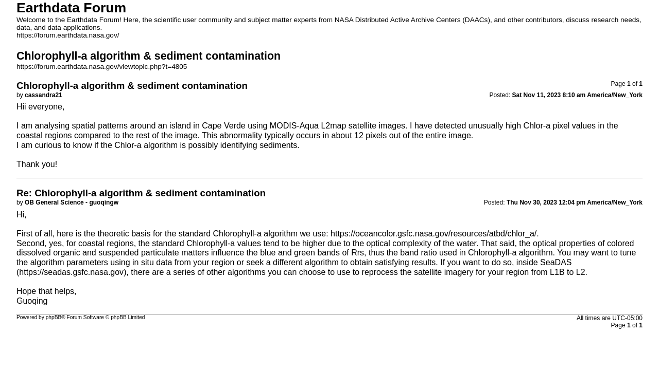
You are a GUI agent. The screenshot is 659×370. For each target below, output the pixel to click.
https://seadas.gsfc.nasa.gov (71, 272)
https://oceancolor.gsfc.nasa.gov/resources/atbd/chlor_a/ (433, 233)
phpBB (54, 317)
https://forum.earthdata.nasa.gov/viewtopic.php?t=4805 (101, 66)
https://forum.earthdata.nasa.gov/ (67, 35)
